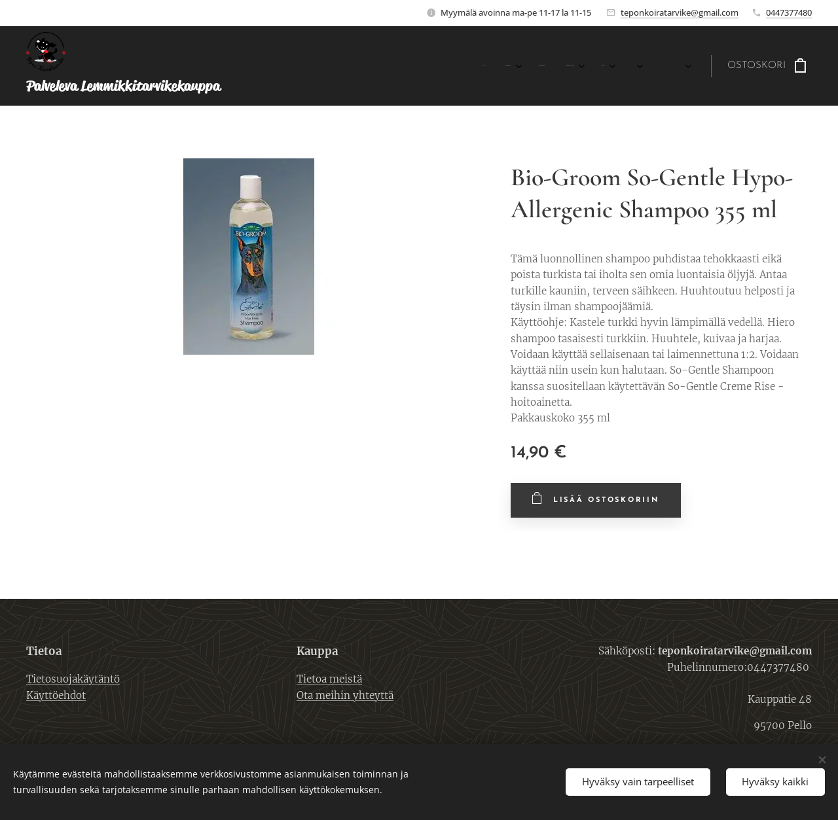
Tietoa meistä (329, 679)
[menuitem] (392, 66)
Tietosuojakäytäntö (73, 679)
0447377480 (789, 12)
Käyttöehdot (56, 695)
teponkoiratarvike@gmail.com (679, 12)
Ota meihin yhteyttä (345, 695)
